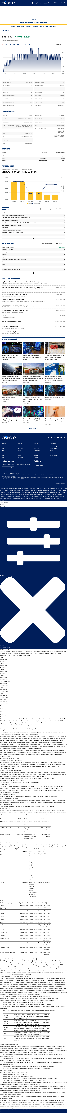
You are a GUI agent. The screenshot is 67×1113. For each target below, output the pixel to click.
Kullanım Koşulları (54, 446)
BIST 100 (28, 26)
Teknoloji (36, 457)
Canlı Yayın (20, 446)
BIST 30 (42, 26)
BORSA (13, 26)
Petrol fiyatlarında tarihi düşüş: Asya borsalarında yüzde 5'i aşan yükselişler (54, 378)
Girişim (19, 455)
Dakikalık (60, 44)
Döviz (3, 448)
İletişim (52, 453)
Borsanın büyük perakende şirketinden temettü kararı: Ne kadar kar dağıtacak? (33, 378)
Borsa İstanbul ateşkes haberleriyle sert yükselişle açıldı (32, 357)
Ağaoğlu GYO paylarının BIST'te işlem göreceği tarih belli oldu (32, 400)
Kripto (3, 453)
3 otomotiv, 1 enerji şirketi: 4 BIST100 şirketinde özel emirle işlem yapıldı (54, 357)
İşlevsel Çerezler (4, 649)
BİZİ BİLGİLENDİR (7, 468)
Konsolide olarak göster (47, 209)
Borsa (3, 446)
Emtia (3, 455)
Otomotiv (36, 448)
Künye (51, 450)
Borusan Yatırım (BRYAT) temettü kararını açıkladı (31, 420)
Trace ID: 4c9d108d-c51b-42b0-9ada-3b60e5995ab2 (15, 1110)
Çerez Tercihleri (54, 455)
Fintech (36, 443)
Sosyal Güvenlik (38, 453)
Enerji (19, 453)
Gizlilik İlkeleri (53, 448)
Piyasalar (4, 443)
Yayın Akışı (20, 448)
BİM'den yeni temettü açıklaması (9, 399)
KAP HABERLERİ (51, 26)
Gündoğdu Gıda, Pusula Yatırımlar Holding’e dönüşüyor (10, 357)
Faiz (3, 457)
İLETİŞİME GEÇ (39, 465)
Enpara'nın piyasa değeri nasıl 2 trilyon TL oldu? (10, 420)
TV (34, 446)
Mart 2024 (60, 209)
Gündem (36, 455)
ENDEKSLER (20, 26)
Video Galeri (53, 443)
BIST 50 (35, 26)
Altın (3, 450)
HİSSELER (33, 19)
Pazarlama (3, 717)
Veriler (19, 450)
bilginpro (63, 483)
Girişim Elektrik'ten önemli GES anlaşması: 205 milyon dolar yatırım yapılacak (11, 378)
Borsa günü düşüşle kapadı (54, 398)
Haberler (20, 443)
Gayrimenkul (37, 450)
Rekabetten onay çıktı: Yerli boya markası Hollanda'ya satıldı (54, 421)
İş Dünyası (20, 457)
